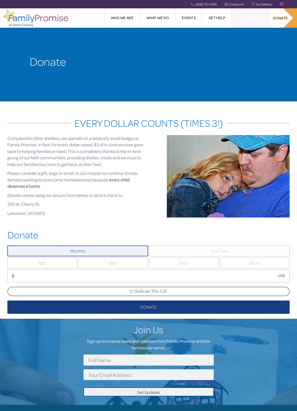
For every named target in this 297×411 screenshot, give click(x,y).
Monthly (77, 251)
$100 (184, 263)
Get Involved (250, 18)
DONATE (148, 307)
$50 (113, 263)
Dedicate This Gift (148, 291)
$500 (255, 263)
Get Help (217, 17)
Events (189, 17)
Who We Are (122, 17)
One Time (219, 251)
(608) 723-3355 (204, 4)
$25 (42, 263)
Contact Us (234, 4)
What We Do (157, 17)
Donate (280, 18)
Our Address (261, 4)
